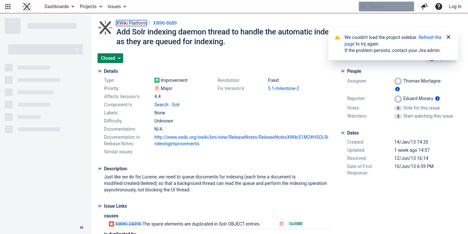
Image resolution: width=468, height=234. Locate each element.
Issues (114, 6)
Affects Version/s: (122, 96)
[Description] (100, 168)
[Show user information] (397, 89)
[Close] (448, 37)
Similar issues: (118, 151)
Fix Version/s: (231, 88)
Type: (109, 80)
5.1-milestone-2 (283, 88)
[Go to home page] (27, 6)
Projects (88, 6)
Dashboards (57, 6)
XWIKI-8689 (165, 23)
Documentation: (120, 129)
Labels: (111, 112)
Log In (455, 6)
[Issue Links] (100, 206)
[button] (7, 6)
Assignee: (357, 81)
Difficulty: (113, 121)
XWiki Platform (131, 23)
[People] (343, 71)
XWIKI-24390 (128, 224)
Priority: (112, 88)
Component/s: (118, 104)
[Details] (100, 71)
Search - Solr (167, 104)
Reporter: (356, 98)
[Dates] (343, 133)
